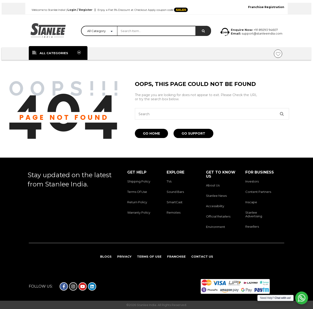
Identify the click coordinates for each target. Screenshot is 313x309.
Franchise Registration (266, 7)
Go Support (193, 133)
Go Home (151, 133)
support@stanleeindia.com (261, 33)
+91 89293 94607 (266, 30)
